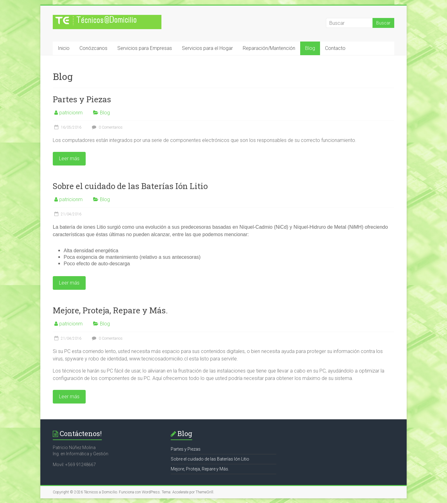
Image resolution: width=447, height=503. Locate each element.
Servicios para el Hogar (207, 48)
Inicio (64, 48)
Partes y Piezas (82, 99)
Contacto (335, 48)
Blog (310, 48)
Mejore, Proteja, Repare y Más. (110, 310)
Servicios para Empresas (144, 48)
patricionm (71, 113)
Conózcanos (93, 48)
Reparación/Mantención (269, 48)
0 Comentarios (106, 127)
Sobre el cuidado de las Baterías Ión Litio (130, 186)
